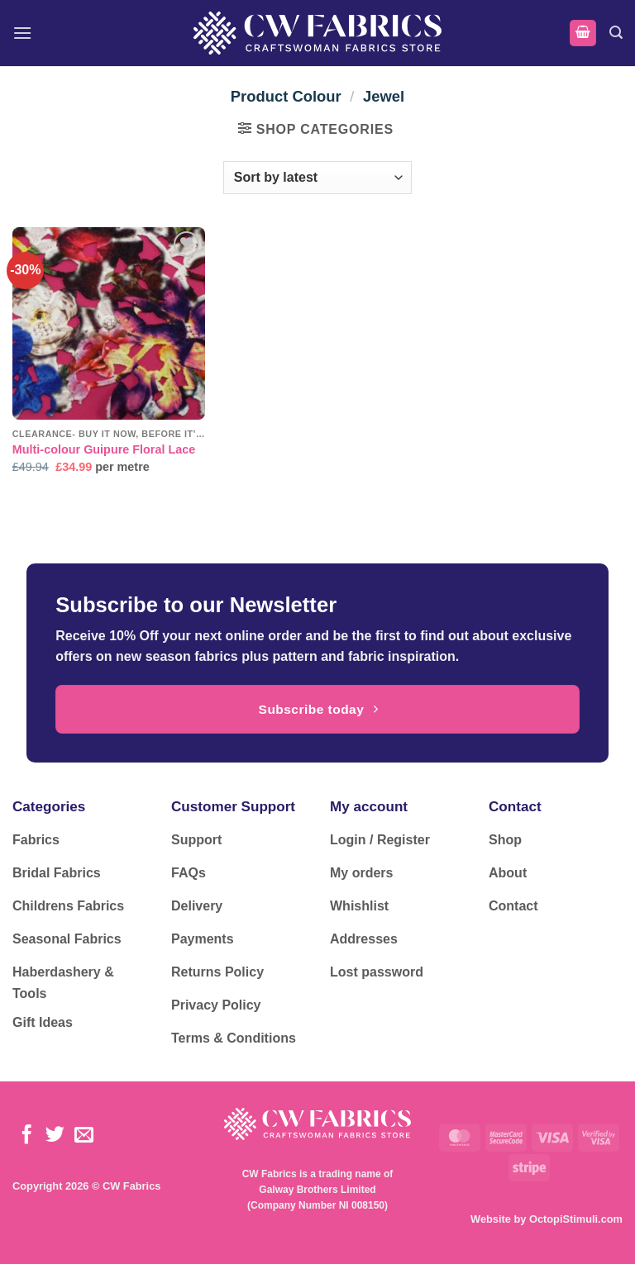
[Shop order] (317, 177)
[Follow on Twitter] (54, 1136)
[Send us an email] (83, 1136)
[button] (22, 32)
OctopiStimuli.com (576, 1219)
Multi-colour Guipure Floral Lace (103, 449)
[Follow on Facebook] (26, 1136)
